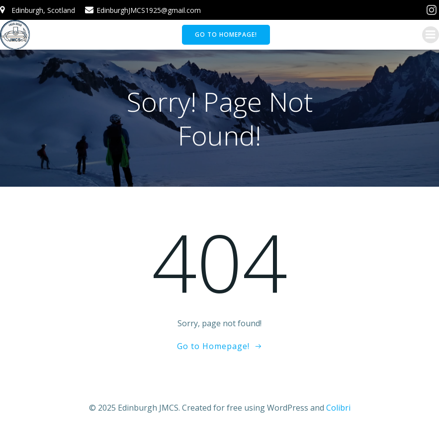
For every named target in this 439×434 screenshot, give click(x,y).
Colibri (338, 407)
